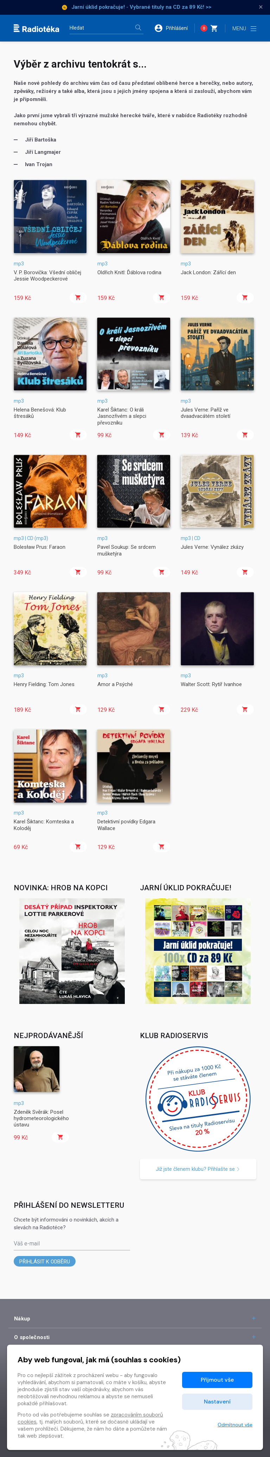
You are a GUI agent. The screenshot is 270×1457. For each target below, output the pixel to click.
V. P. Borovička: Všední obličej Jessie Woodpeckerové (47, 275)
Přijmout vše (217, 1379)
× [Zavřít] (261, 7)
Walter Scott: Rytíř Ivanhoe (211, 684)
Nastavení (217, 1401)
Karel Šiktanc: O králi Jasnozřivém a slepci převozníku (121, 416)
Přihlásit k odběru (44, 1261)
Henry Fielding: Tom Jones (44, 684)
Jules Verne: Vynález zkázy (212, 547)
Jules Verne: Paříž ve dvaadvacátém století (205, 413)
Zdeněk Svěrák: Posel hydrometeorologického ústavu (41, 1118)
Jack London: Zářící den (208, 272)
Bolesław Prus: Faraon (39, 547)
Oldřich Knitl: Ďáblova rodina (129, 272)
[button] (174, 28)
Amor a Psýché (115, 684)
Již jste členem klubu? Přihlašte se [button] (198, 1169)
